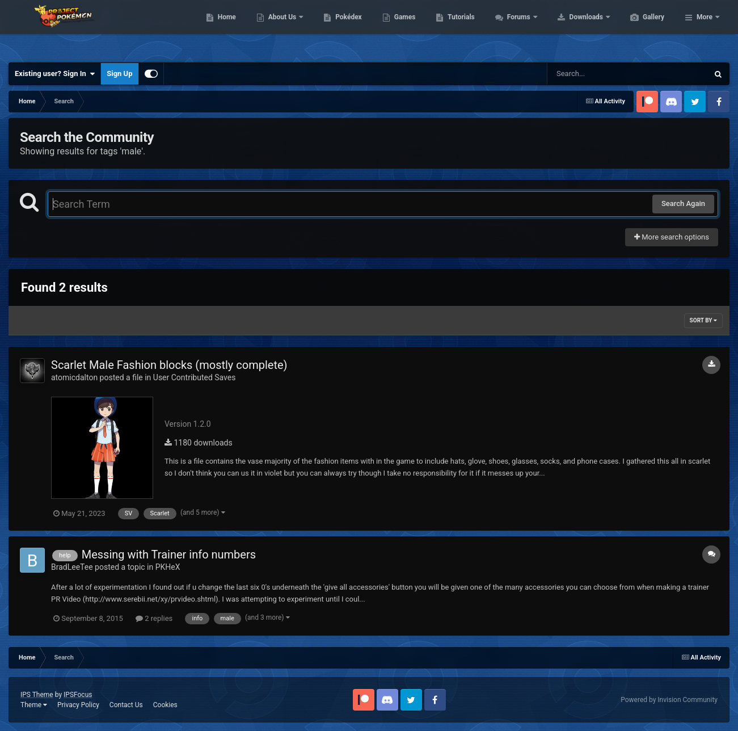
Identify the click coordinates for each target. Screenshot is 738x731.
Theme (33, 705)
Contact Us (126, 705)
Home (280, 28)
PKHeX (167, 567)
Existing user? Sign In (55, 74)
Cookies (165, 705)
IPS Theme (36, 695)
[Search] (599, 74)
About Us (336, 28)
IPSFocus (78, 695)
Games (458, 28)
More (704, 28)
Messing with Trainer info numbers (169, 554)
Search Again (683, 203)
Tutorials (514, 28)
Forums (573, 28)
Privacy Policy (78, 705)
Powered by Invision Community (669, 700)
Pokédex (402, 28)
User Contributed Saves (194, 377)
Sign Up (119, 73)
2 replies (154, 618)
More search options (671, 237)
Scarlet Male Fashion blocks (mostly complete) (169, 365)
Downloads (640, 28)
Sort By (703, 320)
